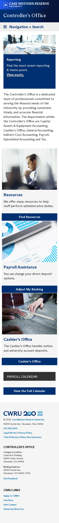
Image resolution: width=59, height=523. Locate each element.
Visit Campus (10, 504)
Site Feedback (10, 478)
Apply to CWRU (11, 495)
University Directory (13, 509)
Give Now (8, 500)
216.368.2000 (10, 428)
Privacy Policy (25, 432)
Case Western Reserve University (28, 419)
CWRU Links (11, 490)
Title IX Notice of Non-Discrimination (22, 437)
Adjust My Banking (29, 289)
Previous (10, 45)
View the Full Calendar (29, 391)
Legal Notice (10, 432)
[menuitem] (29, 496)
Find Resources (29, 217)
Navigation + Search (22, 27)
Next (51, 45)
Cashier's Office (29, 361)
